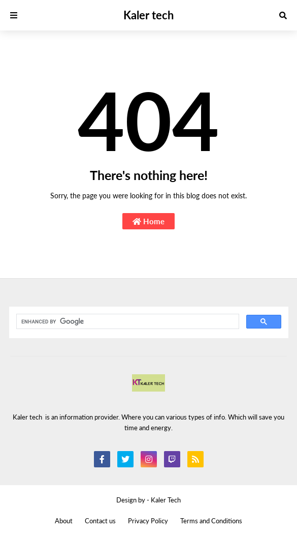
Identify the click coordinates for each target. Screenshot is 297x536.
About (64, 521)
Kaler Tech (166, 500)
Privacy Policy (148, 521)
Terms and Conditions (211, 521)
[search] (126, 321)
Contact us (100, 521)
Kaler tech (148, 15)
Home (148, 221)
